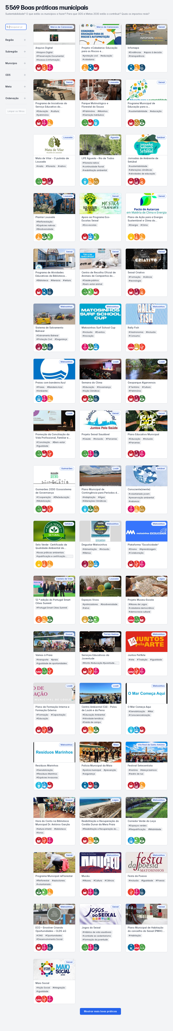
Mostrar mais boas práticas (100, 1011)
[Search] (16, 27)
